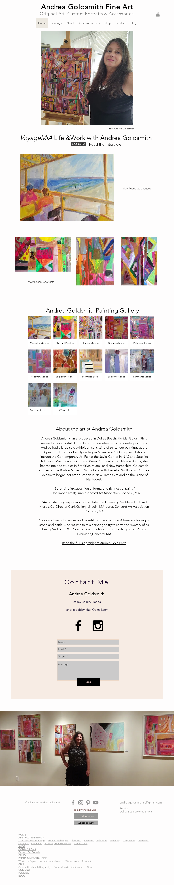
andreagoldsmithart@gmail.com (87, 609)
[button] (158, 14)
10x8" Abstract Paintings (31, 840)
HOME (22, 834)
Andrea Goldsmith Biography (34, 867)
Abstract (86, 861)
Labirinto (23, 843)
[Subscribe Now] (86, 823)
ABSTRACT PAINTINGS (31, 837)
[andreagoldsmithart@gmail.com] (140, 802)
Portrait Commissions (50, 861)
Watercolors (80, 843)
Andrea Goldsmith (50, 802)
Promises (143, 840)
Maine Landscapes (58, 840)
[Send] (88, 682)
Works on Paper (27, 861)
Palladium (101, 840)
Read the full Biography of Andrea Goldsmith (94, 543)
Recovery (115, 840)
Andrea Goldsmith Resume (68, 867)
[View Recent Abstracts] (41, 282)
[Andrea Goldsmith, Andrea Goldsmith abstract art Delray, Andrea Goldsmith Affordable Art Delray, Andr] (78, 625)
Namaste (89, 840)
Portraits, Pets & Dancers (58, 843)
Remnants (36, 843)
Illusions (76, 840)
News (90, 867)
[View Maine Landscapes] (137, 188)
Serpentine (129, 840)
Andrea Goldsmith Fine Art (87, 7)
